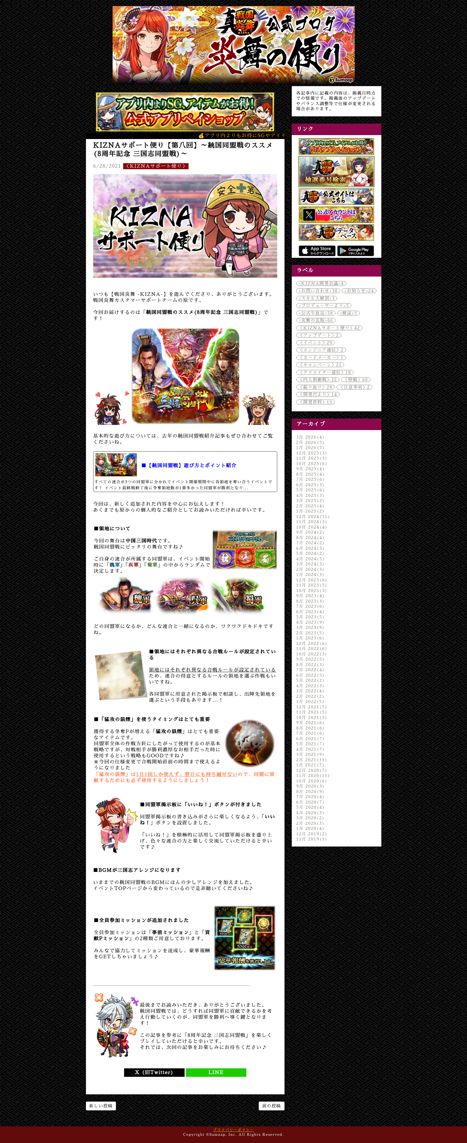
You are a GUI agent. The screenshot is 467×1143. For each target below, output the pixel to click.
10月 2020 (312, 781)
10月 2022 (312, 654)
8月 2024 (310, 538)
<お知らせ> (359, 291)
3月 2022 (310, 691)
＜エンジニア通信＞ (321, 350)
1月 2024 (310, 574)
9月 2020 (310, 786)
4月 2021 (310, 749)
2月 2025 (310, 506)
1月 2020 (310, 828)
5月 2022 (310, 680)
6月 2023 (310, 612)
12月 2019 (312, 834)
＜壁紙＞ (356, 379)
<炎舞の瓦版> (316, 320)
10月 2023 (312, 590)
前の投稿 (271, 1106)
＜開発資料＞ (315, 402)
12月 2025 (312, 453)
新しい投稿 (101, 1106)
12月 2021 (312, 707)
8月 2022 (310, 664)
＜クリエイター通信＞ (325, 372)
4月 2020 (310, 813)
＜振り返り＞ (316, 387)
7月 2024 (310, 543)
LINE (216, 1072)
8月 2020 (310, 791)
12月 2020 (312, 770)
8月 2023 (310, 601)
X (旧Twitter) (154, 1072)
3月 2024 (310, 564)
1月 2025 (310, 511)
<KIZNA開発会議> (321, 283)
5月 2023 (310, 617)
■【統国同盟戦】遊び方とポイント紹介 (189, 465)
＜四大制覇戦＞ (318, 379)
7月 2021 (310, 733)
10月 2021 (312, 717)
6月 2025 (310, 485)
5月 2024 (310, 553)
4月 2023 (310, 622)
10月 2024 (312, 527)
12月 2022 (312, 643)
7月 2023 (310, 606)
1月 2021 (310, 765)
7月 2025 (310, 479)
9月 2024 (310, 532)
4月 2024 (310, 559)
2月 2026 (310, 442)
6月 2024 (310, 548)
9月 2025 (310, 469)
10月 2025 (312, 463)
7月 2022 (310, 670)
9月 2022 (310, 659)
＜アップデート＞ (319, 335)
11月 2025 (312, 458)
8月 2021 (310, 728)
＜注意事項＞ (354, 387)
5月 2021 (310, 744)
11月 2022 (312, 648)
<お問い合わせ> (318, 291)
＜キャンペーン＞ (320, 365)
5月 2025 (310, 490)
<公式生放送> (316, 313)
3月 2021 (310, 754)
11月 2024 (312, 522)
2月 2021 (312, 760)
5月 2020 (310, 807)
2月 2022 (310, 696)
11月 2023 (312, 585)
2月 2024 (310, 569)
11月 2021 (312, 712)
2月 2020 (310, 823)
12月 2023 (312, 580)
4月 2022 (310, 686)
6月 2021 (310, 739)
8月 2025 (310, 474)
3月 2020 (310, 818)
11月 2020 (313, 775)
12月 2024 (313, 516)
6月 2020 (310, 802)
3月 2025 (310, 500)
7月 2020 (310, 797)
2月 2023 (310, 633)
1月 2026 (310, 447)
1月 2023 (310, 638)
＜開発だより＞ (318, 394)
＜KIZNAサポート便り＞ (155, 166)
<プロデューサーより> (324, 305)
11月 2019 (312, 839)
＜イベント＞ (316, 343)
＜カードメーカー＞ (321, 357)
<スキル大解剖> (317, 298)
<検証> (348, 313)
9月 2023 (310, 596)
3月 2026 (310, 437)
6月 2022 (310, 675)
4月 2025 (310, 495)
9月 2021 (310, 722)
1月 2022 (310, 701)
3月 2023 (310, 627)
